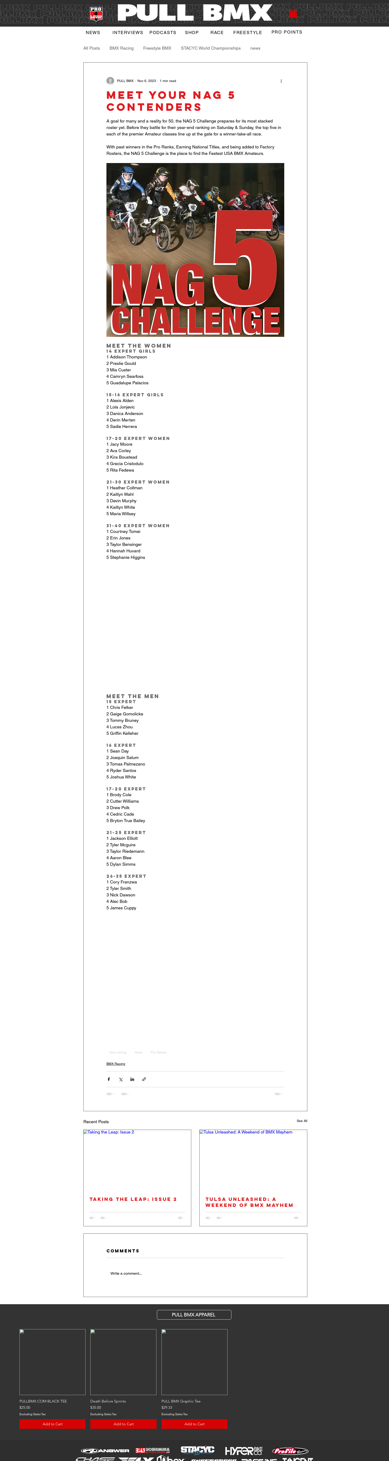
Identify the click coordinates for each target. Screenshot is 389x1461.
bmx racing (118, 1052)
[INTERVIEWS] (128, 32)
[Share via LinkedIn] (132, 1079)
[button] (293, 12)
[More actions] (281, 81)
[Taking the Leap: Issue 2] (137, 1160)
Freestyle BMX (157, 48)
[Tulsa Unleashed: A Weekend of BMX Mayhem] (253, 1160)
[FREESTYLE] (248, 32)
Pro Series (159, 1052)
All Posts (91, 48)
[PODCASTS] (164, 32)
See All (302, 1121)
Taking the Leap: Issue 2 (133, 1199)
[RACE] (217, 32)
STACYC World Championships (211, 48)
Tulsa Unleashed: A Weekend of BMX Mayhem (249, 1202)
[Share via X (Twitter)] (120, 1079)
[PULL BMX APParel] (194, 1315)
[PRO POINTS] (287, 32)
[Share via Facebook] (108, 1079)
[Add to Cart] (52, 1424)
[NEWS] (94, 32)
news (255, 48)
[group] (194, 1379)
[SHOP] (192, 32)
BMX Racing (122, 48)
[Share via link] (144, 1079)
